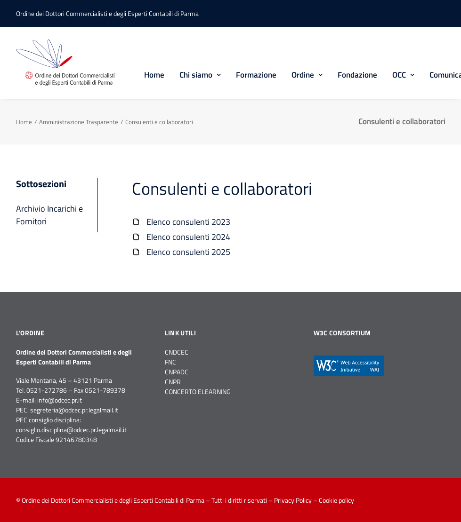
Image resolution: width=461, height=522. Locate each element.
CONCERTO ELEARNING (198, 391)
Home (154, 75)
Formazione (256, 75)
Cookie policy (336, 500)
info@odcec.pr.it (59, 400)
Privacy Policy (293, 500)
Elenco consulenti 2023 (188, 221)
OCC (403, 75)
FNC (170, 362)
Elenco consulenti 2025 (188, 251)
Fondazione (357, 75)
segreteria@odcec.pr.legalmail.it (74, 410)
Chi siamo (200, 75)
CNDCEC (176, 352)
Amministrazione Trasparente (78, 122)
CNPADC (176, 372)
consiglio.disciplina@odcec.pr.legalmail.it (71, 430)
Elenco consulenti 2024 (188, 236)
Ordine (307, 75)
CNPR (173, 382)
